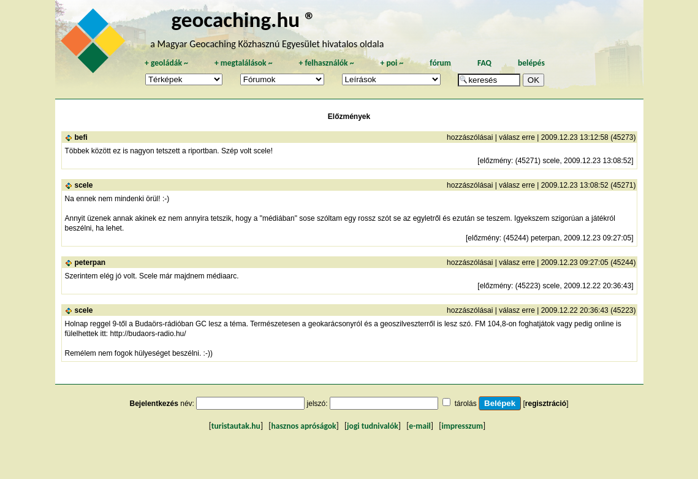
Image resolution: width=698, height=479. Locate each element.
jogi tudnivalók (372, 426)
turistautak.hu (235, 426)
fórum (440, 63)
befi (81, 137)
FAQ (484, 63)
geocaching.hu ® (243, 19)
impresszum (462, 426)
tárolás (466, 403)
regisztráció (545, 403)
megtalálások (244, 63)
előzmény (495, 160)
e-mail (419, 426)
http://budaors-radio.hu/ (148, 333)
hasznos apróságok (303, 426)
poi (391, 63)
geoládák (166, 63)
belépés (531, 63)
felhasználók (326, 63)
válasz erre (517, 137)
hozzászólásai (470, 137)
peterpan (90, 262)
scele (84, 185)
